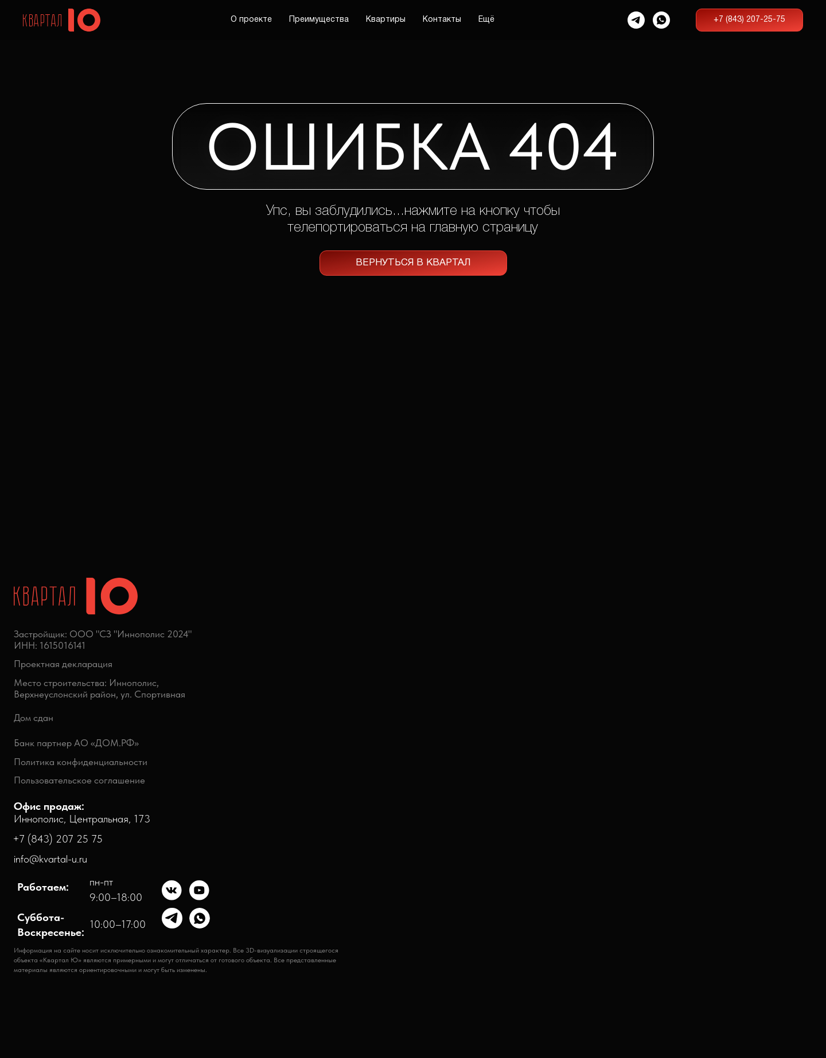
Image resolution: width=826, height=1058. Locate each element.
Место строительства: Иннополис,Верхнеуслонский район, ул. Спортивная (99, 688)
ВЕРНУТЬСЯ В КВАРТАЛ (413, 262)
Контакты (442, 19)
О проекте (251, 19)
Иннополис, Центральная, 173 (82, 813)
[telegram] (636, 20)
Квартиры (386, 19)
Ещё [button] (486, 19)
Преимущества (319, 19)
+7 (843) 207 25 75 (58, 838)
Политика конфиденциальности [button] (80, 761)
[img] (172, 890)
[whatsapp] (661, 20)
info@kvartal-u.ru (50, 858)
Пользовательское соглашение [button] (79, 780)
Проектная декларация (63, 663)
